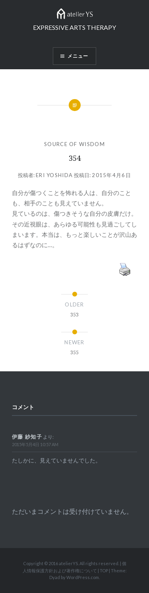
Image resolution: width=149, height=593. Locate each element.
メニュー (78, 56)
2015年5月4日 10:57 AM (35, 444)
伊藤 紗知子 (27, 436)
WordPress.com (82, 577)
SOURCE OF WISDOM (74, 144)
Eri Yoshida (54, 175)
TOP (104, 570)
